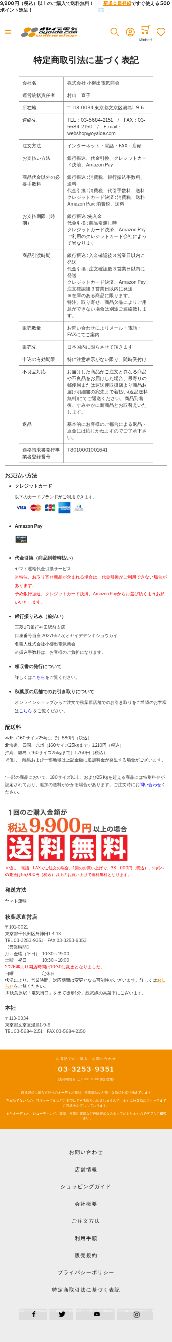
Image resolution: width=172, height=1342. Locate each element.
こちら (38, 677)
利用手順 (86, 1238)
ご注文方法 (86, 1221)
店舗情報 (86, 1170)
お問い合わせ (86, 1152)
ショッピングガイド (86, 1187)
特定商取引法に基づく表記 (86, 1290)
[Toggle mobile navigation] (8, 32)
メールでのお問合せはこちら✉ (70, 10)
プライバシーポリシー (86, 1272)
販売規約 (86, 1255)
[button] (115, 32)
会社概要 (86, 1204)
